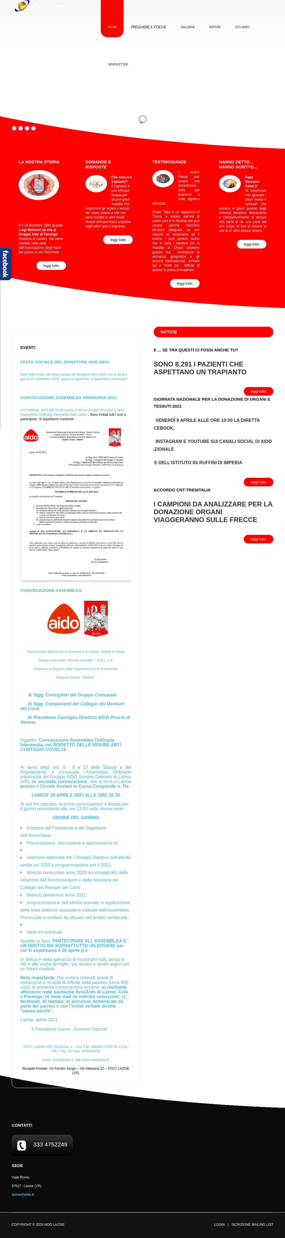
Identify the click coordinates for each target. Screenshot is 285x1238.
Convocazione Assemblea (51, 590)
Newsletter (118, 64)
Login (219, 1224)
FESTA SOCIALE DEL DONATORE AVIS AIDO (64, 362)
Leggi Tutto (51, 266)
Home (112, 27)
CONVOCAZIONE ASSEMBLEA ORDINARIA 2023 (68, 397)
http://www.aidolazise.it (92, 1060)
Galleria (188, 27)
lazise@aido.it (62, 1060)
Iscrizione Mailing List (252, 1224)
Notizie (215, 27)
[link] (78, 415)
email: (59, 1060)
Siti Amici (242, 27)
